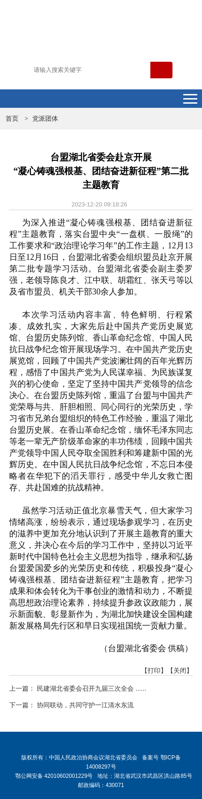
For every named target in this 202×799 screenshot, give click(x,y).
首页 (12, 118)
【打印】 (154, 670)
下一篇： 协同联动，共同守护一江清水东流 (71, 705)
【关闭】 (180, 670)
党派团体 (45, 118)
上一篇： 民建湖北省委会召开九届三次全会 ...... (77, 688)
